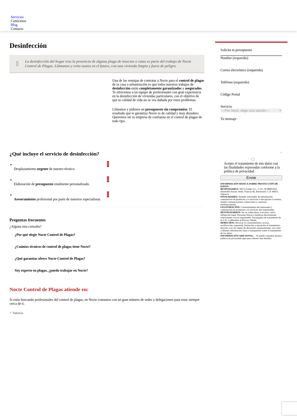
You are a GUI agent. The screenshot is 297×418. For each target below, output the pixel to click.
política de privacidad (239, 178)
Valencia (18, 313)
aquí (244, 244)
